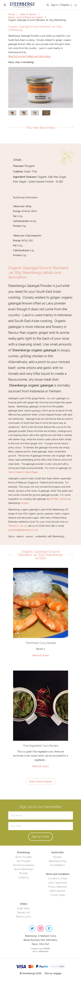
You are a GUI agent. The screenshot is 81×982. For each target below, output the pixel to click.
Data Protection (57, 891)
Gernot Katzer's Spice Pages (23, 472)
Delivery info (23, 912)
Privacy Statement (57, 886)
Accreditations (57, 865)
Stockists (23, 873)
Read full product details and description (29, 56)
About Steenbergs (23, 869)
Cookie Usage (57, 895)
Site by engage (53, 973)
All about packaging (23, 865)
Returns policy (23, 916)
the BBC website (59, 499)
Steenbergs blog (57, 861)
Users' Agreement (57, 882)
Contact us (23, 877)
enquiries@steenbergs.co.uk (23, 530)
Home (11, 14)
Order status (23, 908)
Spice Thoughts (23, 857)
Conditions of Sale (57, 878)
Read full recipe (40, 655)
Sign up (40, 836)
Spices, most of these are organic (25, 17)
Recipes (57, 857)
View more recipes (40, 781)
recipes (25, 503)
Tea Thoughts (23, 861)
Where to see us (17, 526)
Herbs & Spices (28, 14)
